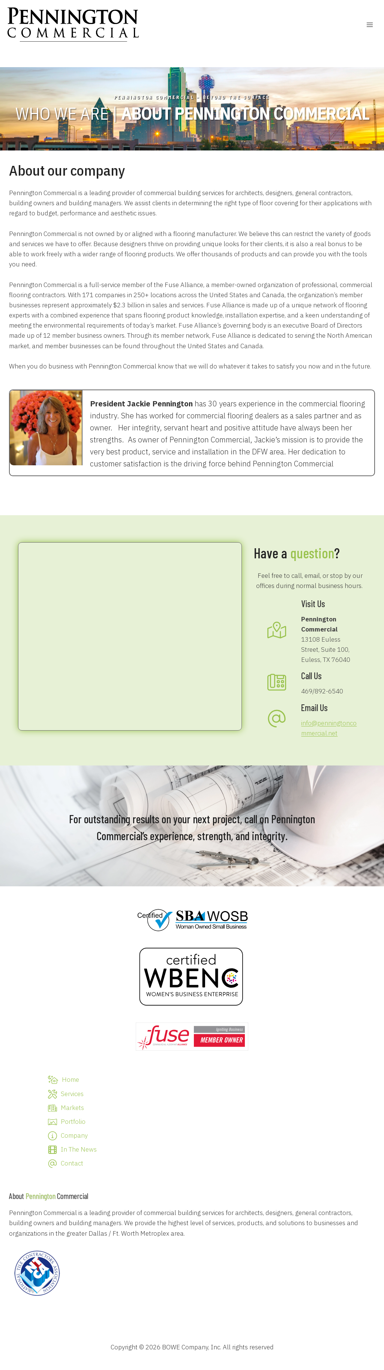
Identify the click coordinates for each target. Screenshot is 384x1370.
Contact (72, 1163)
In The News (79, 1149)
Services (72, 1094)
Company (74, 1135)
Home (70, 1079)
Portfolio (73, 1121)
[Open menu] (369, 24)
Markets (72, 1108)
